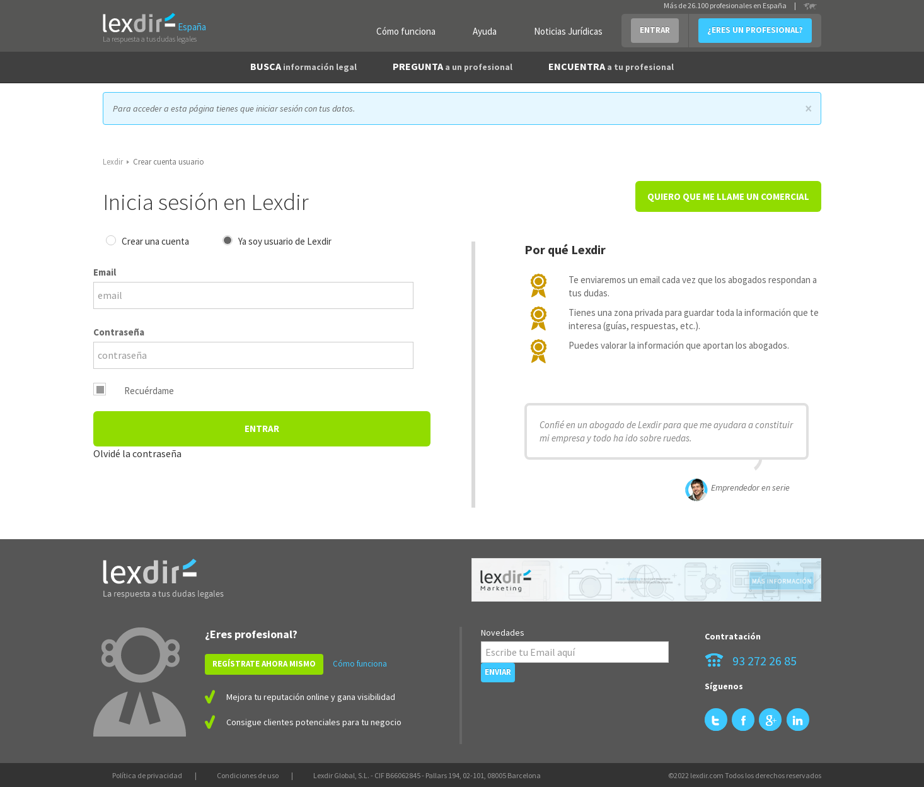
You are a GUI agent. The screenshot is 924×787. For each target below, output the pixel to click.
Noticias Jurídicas (568, 31)
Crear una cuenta (155, 241)
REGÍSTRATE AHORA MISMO (264, 663)
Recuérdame (149, 391)
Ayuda (485, 31)
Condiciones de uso (248, 775)
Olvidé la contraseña (137, 453)
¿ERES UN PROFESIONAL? (755, 30)
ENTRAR (655, 30)
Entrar (262, 428)
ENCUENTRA (611, 66)
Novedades (502, 632)
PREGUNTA (452, 66)
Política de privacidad (147, 775)
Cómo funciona (406, 31)
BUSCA (303, 66)
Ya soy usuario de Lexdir (285, 241)
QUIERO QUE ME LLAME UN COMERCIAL (728, 196)
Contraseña (118, 332)
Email (104, 272)
